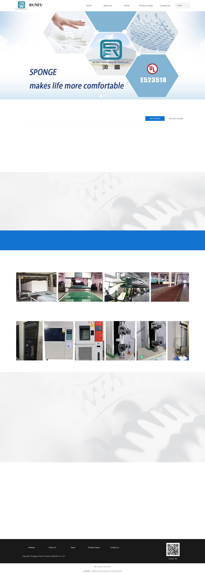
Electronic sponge (176, 119)
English (180, 5)
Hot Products (155, 119)
